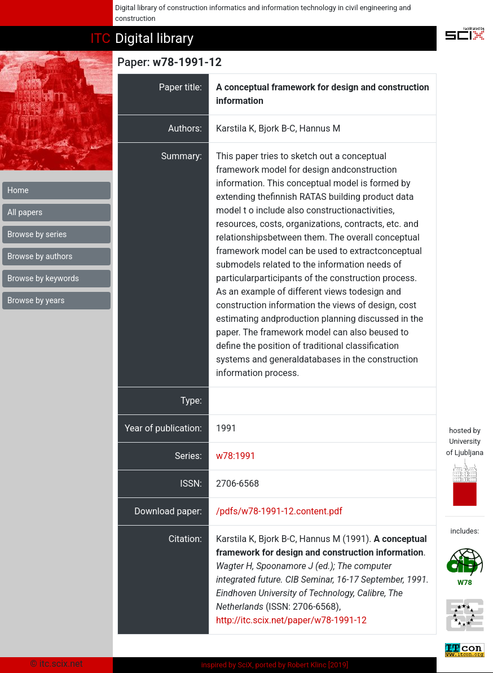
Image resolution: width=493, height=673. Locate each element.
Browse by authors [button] (39, 256)
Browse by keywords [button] (43, 278)
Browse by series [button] (37, 234)
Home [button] (18, 190)
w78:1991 (236, 456)
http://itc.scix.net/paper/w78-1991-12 (291, 620)
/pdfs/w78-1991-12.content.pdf (279, 511)
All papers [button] (24, 212)
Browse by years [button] (35, 300)
